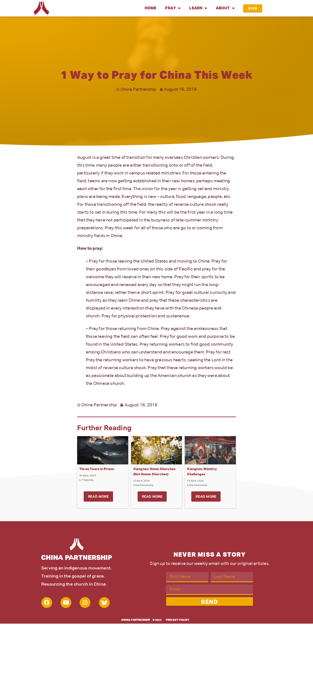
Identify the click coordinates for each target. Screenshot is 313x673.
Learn (198, 8)
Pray (172, 8)
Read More (98, 497)
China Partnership (135, 620)
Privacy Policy (178, 620)
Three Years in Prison (96, 469)
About (225, 8)
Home (150, 8)
